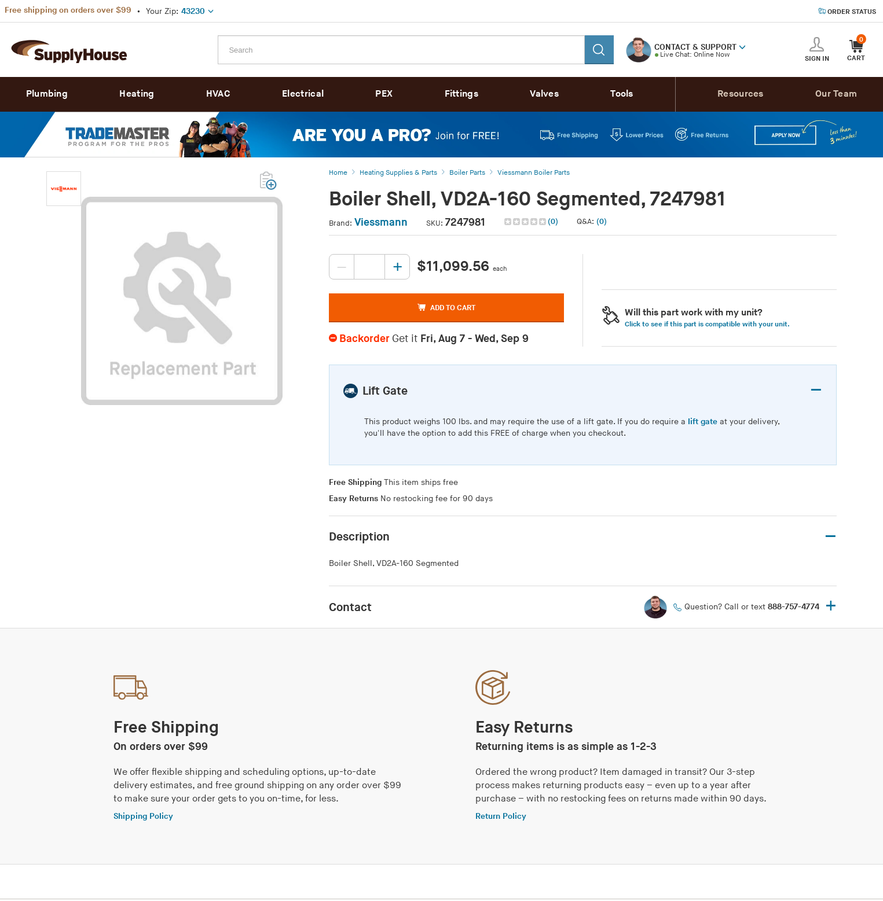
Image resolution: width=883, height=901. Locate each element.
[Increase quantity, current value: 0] (397, 267)
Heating (136, 94)
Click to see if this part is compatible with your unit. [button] (707, 324)
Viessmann (381, 222)
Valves (544, 94)
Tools (621, 94)
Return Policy (500, 816)
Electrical (303, 94)
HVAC (218, 94)
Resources (740, 94)
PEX (384, 94)
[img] (526, 221)
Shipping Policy (143, 816)
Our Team (836, 94)
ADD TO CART (446, 307)
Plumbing (47, 94)
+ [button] (831, 607)
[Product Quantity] (369, 267)
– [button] (816, 390)
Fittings (461, 94)
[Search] (599, 49)
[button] (742, 46)
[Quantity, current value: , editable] (369, 267)
